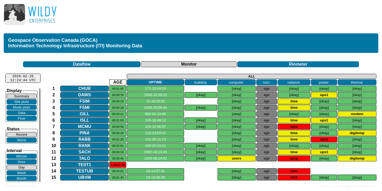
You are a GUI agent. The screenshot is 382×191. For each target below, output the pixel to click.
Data (21, 113)
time (294, 101)
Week (21, 173)
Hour (21, 162)
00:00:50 (118, 126)
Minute (21, 156)
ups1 (324, 95)
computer (236, 82)
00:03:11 (118, 114)
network (294, 82)
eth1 (294, 177)
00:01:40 (118, 177)
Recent (21, 135)
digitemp (357, 133)
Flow (21, 118)
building (200, 82)
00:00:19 (118, 95)
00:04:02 (118, 171)
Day (22, 167)
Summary (21, 96)
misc (266, 82)
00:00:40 (118, 158)
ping (294, 158)
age (267, 88)
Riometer (298, 64)
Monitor (189, 64)
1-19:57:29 (118, 164)
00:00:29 (118, 133)
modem (357, 114)
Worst (21, 140)
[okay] (236, 88)
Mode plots (21, 107)
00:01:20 (118, 139)
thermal (357, 82)
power (323, 82)
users (236, 158)
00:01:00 (118, 88)
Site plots (21, 102)
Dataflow (82, 64)
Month (22, 178)
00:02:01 (118, 145)
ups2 (324, 139)
